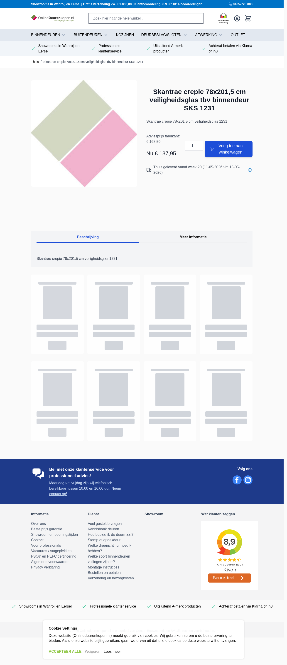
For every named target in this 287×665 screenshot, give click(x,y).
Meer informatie (193, 237)
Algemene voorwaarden (50, 562)
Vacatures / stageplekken (51, 551)
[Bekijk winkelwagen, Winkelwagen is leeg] (248, 18)
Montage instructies (103, 567)
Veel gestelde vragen (105, 524)
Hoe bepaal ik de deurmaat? (110, 534)
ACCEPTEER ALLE (65, 651)
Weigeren (92, 651)
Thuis (35, 62)
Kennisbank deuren (103, 529)
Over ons (38, 524)
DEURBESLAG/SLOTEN (164, 35)
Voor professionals (46, 545)
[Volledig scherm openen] (84, 133)
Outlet (238, 35)
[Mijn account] (237, 18)
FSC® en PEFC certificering (53, 556)
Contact (37, 540)
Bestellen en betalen (104, 573)
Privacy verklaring (45, 567)
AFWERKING (209, 35)
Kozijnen (125, 35)
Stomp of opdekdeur (104, 540)
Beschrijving (88, 237)
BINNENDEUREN (48, 35)
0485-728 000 (240, 4)
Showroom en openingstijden (54, 534)
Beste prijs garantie (46, 529)
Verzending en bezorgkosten (111, 578)
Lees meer (112, 651)
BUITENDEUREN (91, 35)
